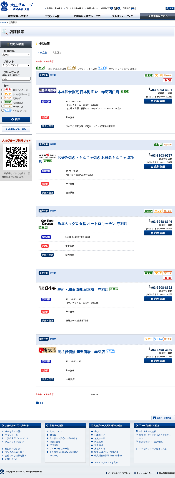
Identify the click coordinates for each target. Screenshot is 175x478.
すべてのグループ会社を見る (153, 449)
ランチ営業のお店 (15, 94)
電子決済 (11, 98)
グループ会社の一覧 (59, 448)
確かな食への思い (13, 431)
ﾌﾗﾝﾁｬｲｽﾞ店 (12, 107)
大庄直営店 (12, 102)
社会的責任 (55, 442)
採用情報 (54, 445)
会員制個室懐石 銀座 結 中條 (108, 455)
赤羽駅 (53, 75)
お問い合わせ (11, 459)
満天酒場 (98, 445)
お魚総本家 (99, 438)
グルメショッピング (14, 442)
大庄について (56, 431)
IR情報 (53, 435)
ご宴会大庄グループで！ (17, 438)
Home (3, 22)
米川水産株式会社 (147, 431)
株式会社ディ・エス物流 (150, 442)
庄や (96, 431)
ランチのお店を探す (14, 452)
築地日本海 (99, 448)
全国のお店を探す (13, 449)
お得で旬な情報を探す (15, 455)
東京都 (43, 52)
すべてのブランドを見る (106, 462)
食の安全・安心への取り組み (64, 438)
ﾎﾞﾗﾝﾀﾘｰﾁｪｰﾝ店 (14, 111)
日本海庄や (99, 435)
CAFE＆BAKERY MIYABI (106, 452)
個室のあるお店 (14, 90)
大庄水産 (98, 442)
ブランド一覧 (11, 435)
